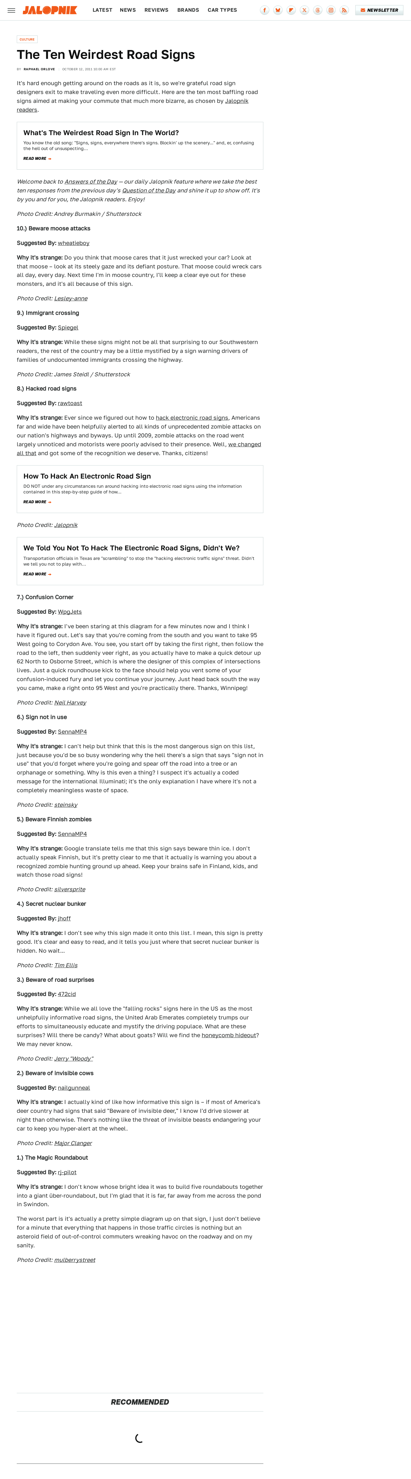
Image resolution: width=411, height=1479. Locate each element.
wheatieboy (73, 243)
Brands (188, 10)
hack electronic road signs (192, 417)
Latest (102, 10)
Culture (27, 39)
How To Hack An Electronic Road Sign (87, 476)
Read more (34, 158)
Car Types (222, 10)
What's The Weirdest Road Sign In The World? (101, 132)
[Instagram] (331, 10)
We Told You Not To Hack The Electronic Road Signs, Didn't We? (131, 548)
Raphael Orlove (39, 69)
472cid (67, 994)
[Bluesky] (278, 10)
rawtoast (70, 403)
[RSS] (344, 10)
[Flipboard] (291, 10)
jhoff (64, 918)
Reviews (156, 10)
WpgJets (70, 611)
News (128, 10)
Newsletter (379, 10)
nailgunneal (74, 1087)
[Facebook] (264, 10)
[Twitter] (304, 10)
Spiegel (68, 327)
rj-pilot (67, 1172)
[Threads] (317, 10)
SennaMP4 (72, 731)
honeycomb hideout (229, 1035)
